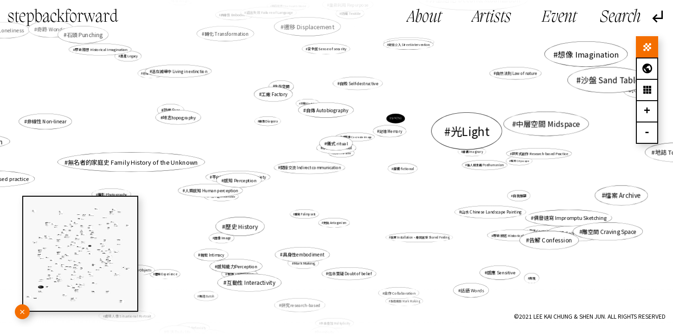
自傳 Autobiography (327, 110)
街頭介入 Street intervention (408, 44)
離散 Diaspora (268, 121)
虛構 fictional (403, 168)
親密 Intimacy (212, 254)
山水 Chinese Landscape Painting (491, 212)
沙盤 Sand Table (610, 80)
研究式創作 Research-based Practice (540, 153)
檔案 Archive (623, 195)
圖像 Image (222, 238)
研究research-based (301, 305)
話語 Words (472, 290)
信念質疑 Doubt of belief (350, 273)
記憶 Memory (390, 131)
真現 (532, 278)
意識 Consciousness (545, 230)
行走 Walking (151, 73)
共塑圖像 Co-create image (356, 137)
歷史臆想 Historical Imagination (101, 49)
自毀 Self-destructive (359, 83)
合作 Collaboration (399, 292)
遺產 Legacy (129, 56)
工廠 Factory (275, 94)
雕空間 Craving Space (609, 231)
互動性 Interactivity (251, 282)
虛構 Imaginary (473, 151)
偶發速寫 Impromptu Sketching (570, 218)
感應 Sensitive (501, 273)
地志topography (179, 117)
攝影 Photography (112, 194)
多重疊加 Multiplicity (335, 323)
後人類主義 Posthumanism (485, 165)
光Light (469, 130)
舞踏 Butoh (206, 296)
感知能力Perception (237, 266)
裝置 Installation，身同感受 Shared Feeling (420, 237)
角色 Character (342, 153)
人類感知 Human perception (211, 190)
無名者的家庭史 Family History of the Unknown (133, 162)
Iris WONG (396, 118)
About (424, 17)
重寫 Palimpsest (305, 214)
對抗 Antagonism (334, 222)
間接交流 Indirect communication (311, 167)
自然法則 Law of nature (516, 73)
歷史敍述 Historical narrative (515, 235)
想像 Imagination (587, 53)
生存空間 (282, 86)
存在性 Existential (337, 147)
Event (559, 17)
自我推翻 (519, 195)
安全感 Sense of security (327, 48)
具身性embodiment (303, 254)
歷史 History (241, 226)
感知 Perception (240, 180)
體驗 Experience (166, 274)
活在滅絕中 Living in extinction (179, 71)
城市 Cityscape (520, 161)
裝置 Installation (240, 273)
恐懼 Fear (172, 110)
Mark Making (304, 262)
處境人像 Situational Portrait (128, 315)
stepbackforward (62, 17)
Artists (491, 17)
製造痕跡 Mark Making (405, 301)
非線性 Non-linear (46, 121)
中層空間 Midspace (548, 123)
